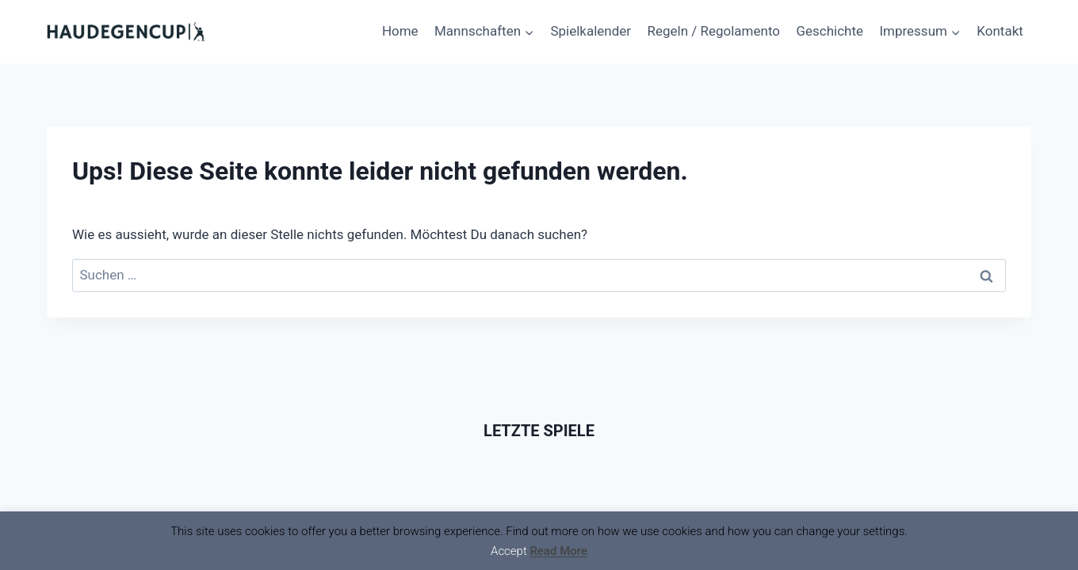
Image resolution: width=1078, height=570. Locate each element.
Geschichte (829, 31)
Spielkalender (590, 31)
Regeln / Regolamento (713, 31)
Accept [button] (509, 551)
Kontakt (1000, 31)
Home (400, 31)
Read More (558, 551)
